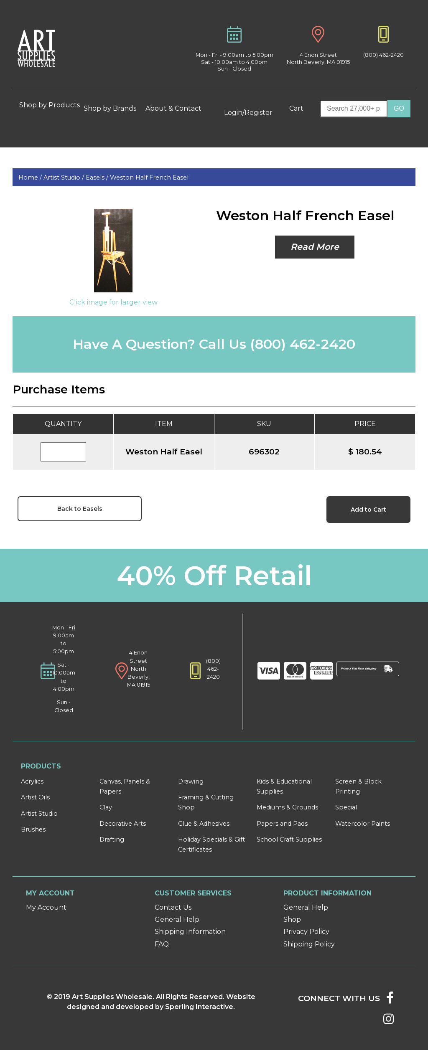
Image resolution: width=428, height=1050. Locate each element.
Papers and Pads (282, 823)
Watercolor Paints (362, 823)
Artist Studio (39, 813)
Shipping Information (190, 932)
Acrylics (32, 781)
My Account (46, 907)
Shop (292, 919)
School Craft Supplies (289, 839)
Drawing (191, 781)
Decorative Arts (122, 823)
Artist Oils (35, 797)
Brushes (33, 829)
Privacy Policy (306, 932)
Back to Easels (79, 508)
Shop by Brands (113, 108)
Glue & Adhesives (203, 823)
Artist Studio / (64, 177)
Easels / (98, 177)
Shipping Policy (309, 944)
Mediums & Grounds (287, 807)
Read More (314, 246)
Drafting (111, 839)
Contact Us (173, 907)
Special (346, 807)
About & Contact (177, 108)
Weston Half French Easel (149, 177)
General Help (177, 919)
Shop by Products (49, 108)
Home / (30, 177)
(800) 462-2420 (383, 55)
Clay (105, 807)
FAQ (162, 944)
